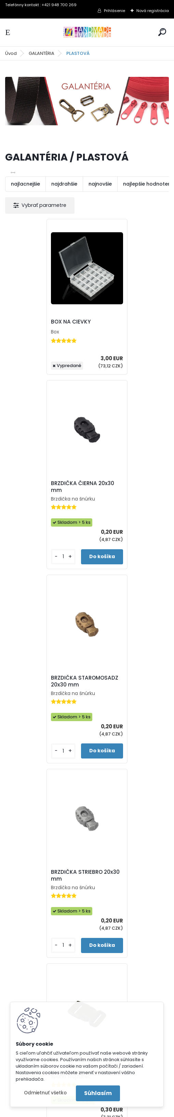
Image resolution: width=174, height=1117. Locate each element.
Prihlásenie (114, 10)
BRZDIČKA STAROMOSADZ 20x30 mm (41, 523)
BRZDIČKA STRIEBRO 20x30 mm (120, 522)
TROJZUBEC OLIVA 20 (81, 717)
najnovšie (100, 183)
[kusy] (105, 395)
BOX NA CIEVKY (32, 332)
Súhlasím (98, 1093)
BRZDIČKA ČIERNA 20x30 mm (126, 325)
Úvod (11, 53)
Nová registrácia (152, 10)
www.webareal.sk (115, 1110)
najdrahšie (64, 183)
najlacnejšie (25, 183)
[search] (162, 32)
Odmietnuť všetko (45, 1093)
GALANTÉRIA (41, 53)
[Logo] (87, 32)
